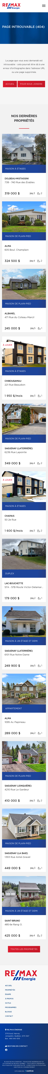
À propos (9, 998)
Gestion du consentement (24, 1067)
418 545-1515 (14, 1038)
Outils (8, 1003)
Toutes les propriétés (24, 949)
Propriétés (10, 990)
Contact (9, 1016)
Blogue (8, 1012)
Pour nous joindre (31, 84)
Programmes (10, 1007)
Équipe (8, 994)
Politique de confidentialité (13, 1065)
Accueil (10, 84)
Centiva (29, 1071)
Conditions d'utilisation (36, 1065)
